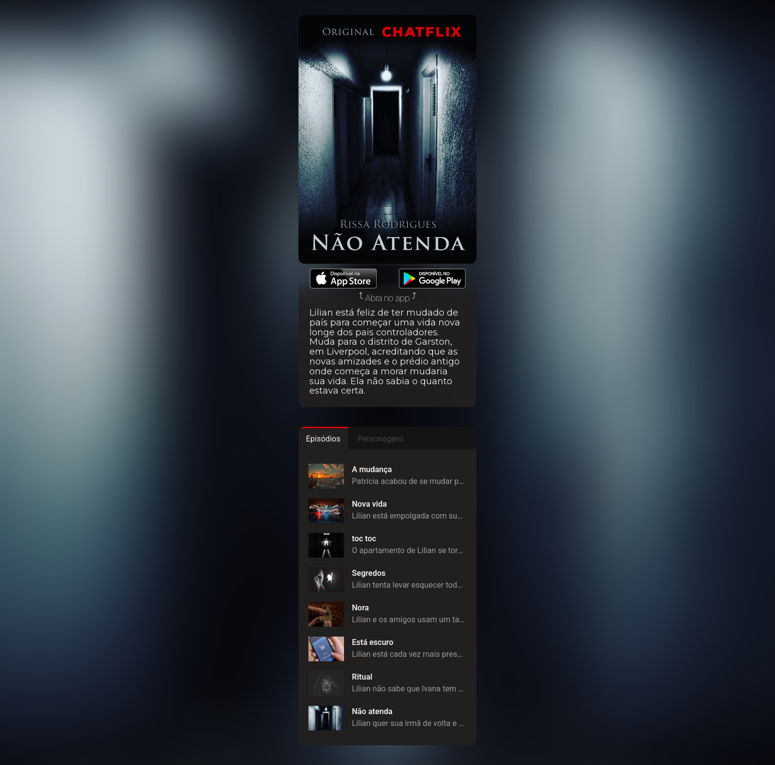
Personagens (381, 438)
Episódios (323, 438)
